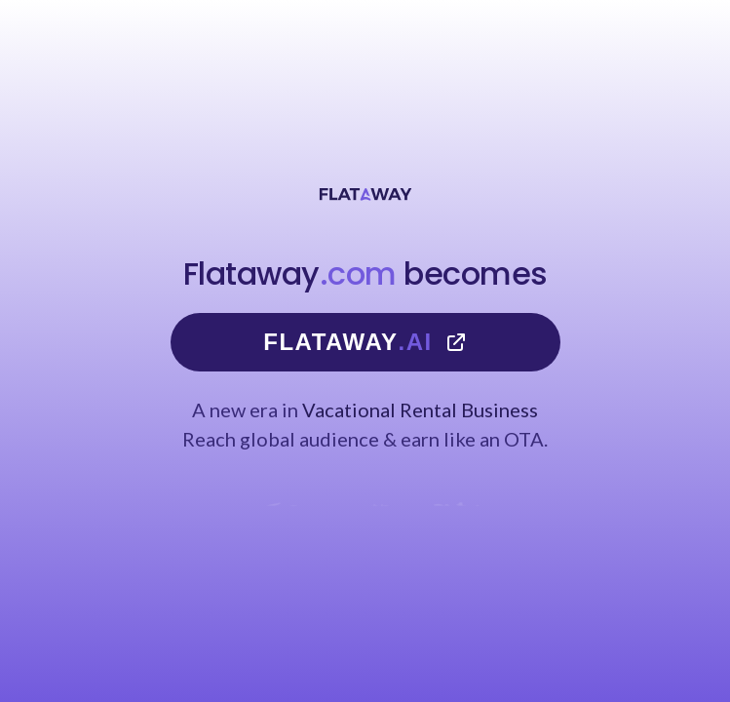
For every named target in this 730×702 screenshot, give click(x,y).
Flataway (365, 342)
